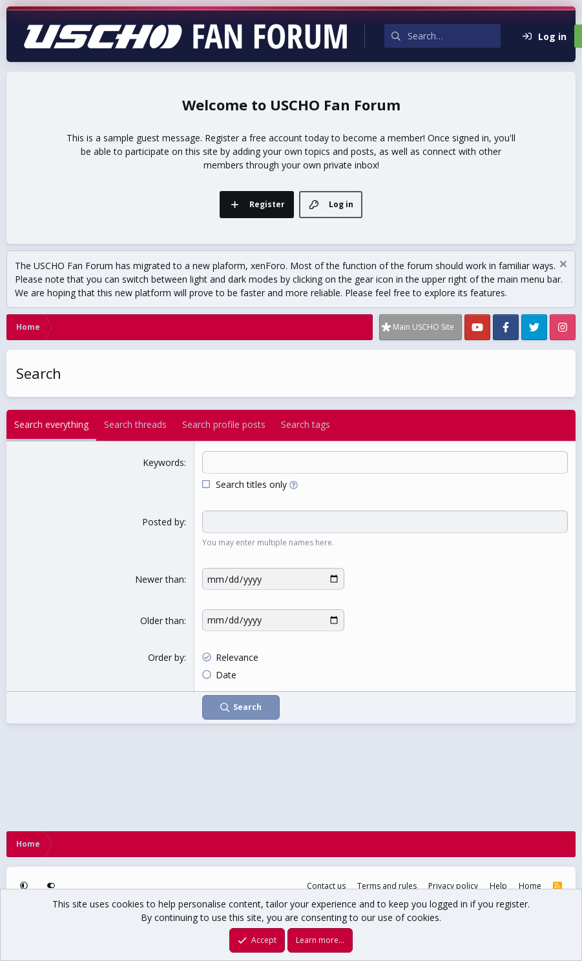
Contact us (326, 885)
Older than (162, 620)
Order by (166, 657)
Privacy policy (453, 885)
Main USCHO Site (423, 326)
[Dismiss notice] (561, 265)
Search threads (135, 424)
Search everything (51, 424)
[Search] (454, 36)
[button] (293, 484)
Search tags (305, 424)
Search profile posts (223, 424)
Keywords (163, 462)
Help (498, 885)
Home (530, 885)
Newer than (159, 579)
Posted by (163, 522)
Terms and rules (387, 885)
